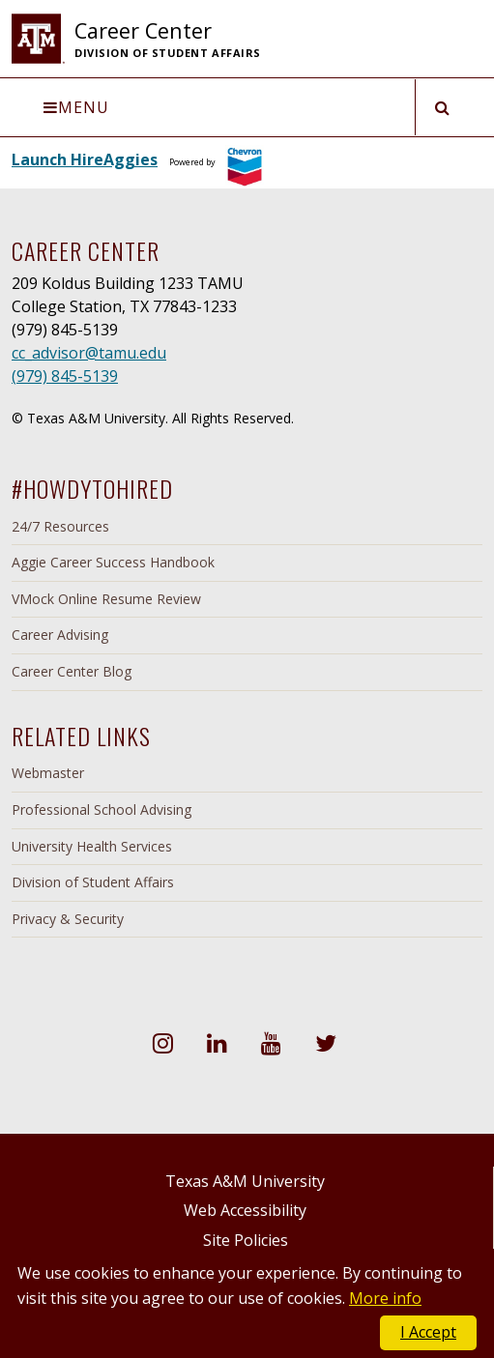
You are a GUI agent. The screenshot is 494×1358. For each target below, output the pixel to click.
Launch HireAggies (85, 159)
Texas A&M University (245, 1181)
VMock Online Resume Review (106, 599)
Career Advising (60, 634)
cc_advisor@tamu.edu (89, 352)
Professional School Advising (101, 809)
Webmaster (48, 773)
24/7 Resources (60, 526)
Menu (76, 107)
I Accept (428, 1332)
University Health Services (92, 846)
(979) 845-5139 (65, 376)
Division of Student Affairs (93, 882)
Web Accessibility (245, 1210)
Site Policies (245, 1240)
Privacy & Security (68, 919)
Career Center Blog (71, 671)
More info (385, 1298)
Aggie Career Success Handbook (113, 562)
